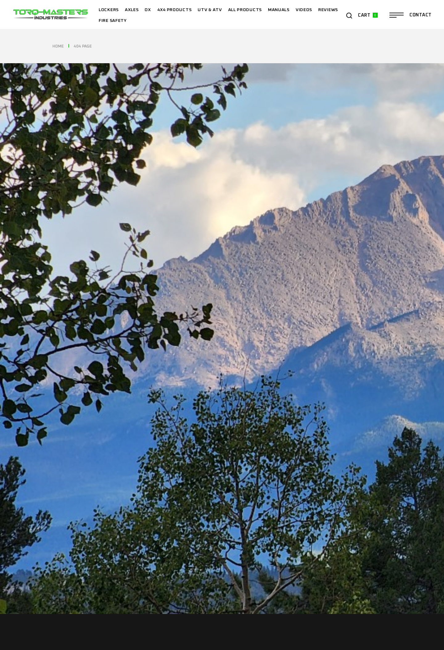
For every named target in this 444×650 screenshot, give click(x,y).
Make (195, 38)
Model (280, 38)
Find (374, 37)
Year (111, 38)
